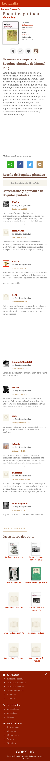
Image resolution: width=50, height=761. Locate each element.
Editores (10, 717)
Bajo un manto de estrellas (36, 659)
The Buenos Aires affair (13, 607)
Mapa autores (13, 709)
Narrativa (25, 34)
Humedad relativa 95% (14, 633)
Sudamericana (27, 25)
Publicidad (11, 694)
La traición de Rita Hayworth (36, 609)
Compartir (20, 164)
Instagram (14, 735)
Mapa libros (12, 713)
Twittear (30, 164)
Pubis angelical (14, 582)
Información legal (15, 678)
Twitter (13, 731)
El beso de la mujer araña (36, 582)
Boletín (13, 743)
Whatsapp (10, 164)
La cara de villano (36, 633)
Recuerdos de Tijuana (13, 658)
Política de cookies (15, 686)
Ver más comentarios (15, 528)
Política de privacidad (16, 682)
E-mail (40, 164)
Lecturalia (5, 9)
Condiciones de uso (15, 690)
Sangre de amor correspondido (36, 558)
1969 (23, 30)
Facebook (14, 727)
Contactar (11, 698)
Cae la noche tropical (14, 557)
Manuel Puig (16, 9)
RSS (12, 739)
